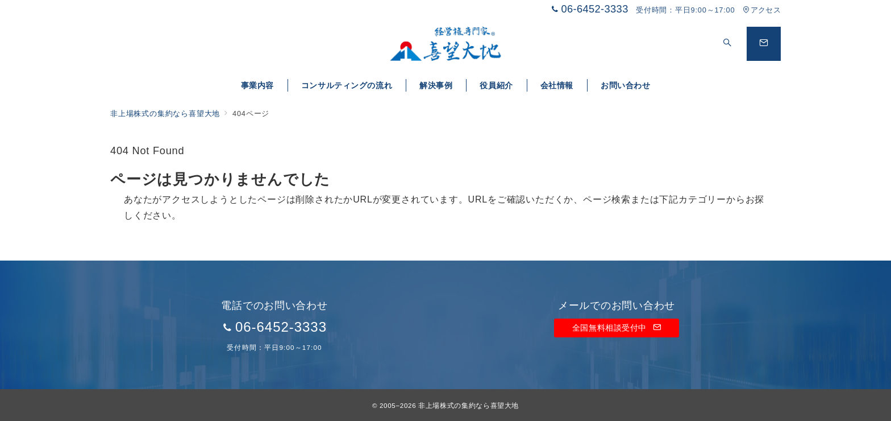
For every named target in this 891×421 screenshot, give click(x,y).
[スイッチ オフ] (727, 43)
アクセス (762, 10)
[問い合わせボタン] (763, 44)
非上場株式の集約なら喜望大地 (468, 405)
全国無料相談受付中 (616, 327)
